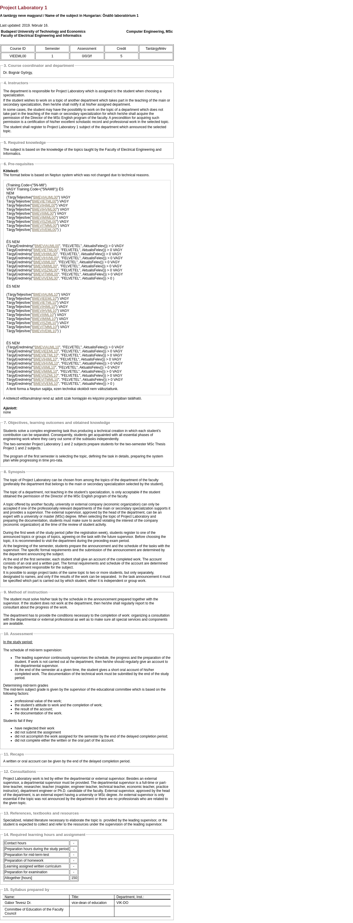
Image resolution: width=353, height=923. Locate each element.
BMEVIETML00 (44, 201)
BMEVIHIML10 (43, 307)
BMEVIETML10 (44, 303)
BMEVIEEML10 (44, 299)
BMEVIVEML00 (44, 230)
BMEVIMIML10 (44, 319)
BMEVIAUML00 (45, 197)
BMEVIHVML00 (44, 209)
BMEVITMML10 (44, 327)
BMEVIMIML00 (44, 218)
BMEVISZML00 (44, 222)
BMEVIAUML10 (45, 295)
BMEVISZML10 (44, 323)
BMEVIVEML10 (44, 331)
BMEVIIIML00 (43, 214)
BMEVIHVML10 (44, 311)
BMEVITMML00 (44, 226)
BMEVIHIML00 (43, 205)
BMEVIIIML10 (43, 315)
